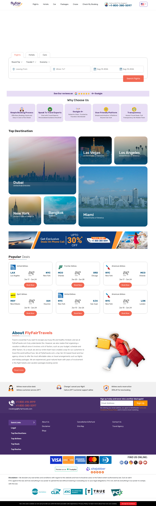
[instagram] (131, 462)
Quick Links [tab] (16, 423)
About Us (45, 422)
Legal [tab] (13, 428)
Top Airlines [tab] (16, 439)
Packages (64, 4)
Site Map (80, 426)
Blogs (44, 431)
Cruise (75, 4)
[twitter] (136, 462)
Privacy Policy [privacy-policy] (83, 504)
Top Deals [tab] (15, 444)
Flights (36, 4)
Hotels (46, 4)
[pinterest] (140, 462)
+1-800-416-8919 (25, 401)
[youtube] (145, 462)
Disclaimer (46, 426)
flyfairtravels (16, 5)
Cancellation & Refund (86, 422)
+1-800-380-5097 (120, 4)
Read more (19, 370)
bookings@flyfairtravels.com (20, 409)
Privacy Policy (112, 410)
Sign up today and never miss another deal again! (121, 399)
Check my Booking (90, 4)
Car (54, 4)
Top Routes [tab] (16, 449)
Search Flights (133, 78)
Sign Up (140, 403)
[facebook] (121, 462)
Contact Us (116, 422)
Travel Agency (118, 426)
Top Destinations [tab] (18, 433)
